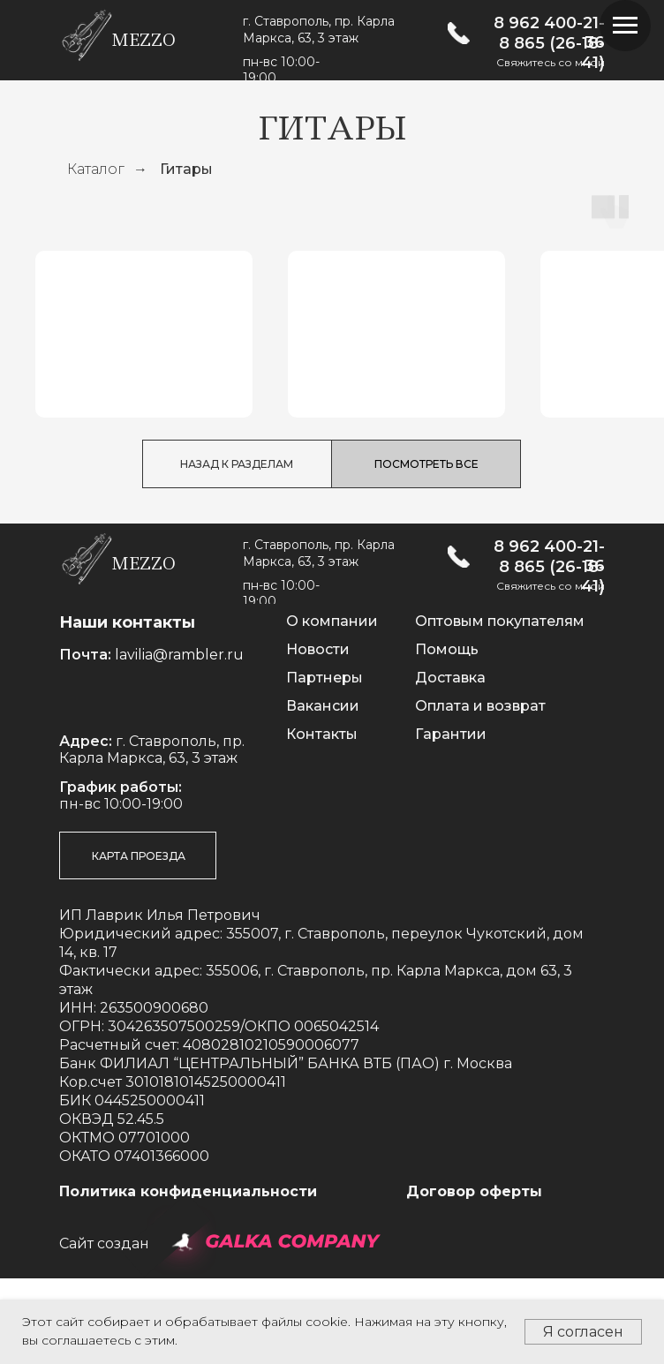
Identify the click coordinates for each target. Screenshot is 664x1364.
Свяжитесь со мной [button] (550, 62)
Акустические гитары (394, 450)
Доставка (450, 763)
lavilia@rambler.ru (179, 740)
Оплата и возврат (480, 791)
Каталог (95, 169)
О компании (332, 706)
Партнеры (324, 763)
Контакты (322, 819)
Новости (318, 735)
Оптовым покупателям (500, 706)
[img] (459, 33)
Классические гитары (142, 450)
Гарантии (451, 819)
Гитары (186, 169)
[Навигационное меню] (625, 25)
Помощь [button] (447, 735)
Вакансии (322, 791)
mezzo (143, 40)
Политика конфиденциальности (188, 1277)
